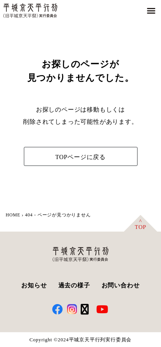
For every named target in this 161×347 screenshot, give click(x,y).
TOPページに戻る (80, 157)
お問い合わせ (121, 285)
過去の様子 (74, 285)
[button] (151, 10)
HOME (13, 215)
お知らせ (34, 285)
